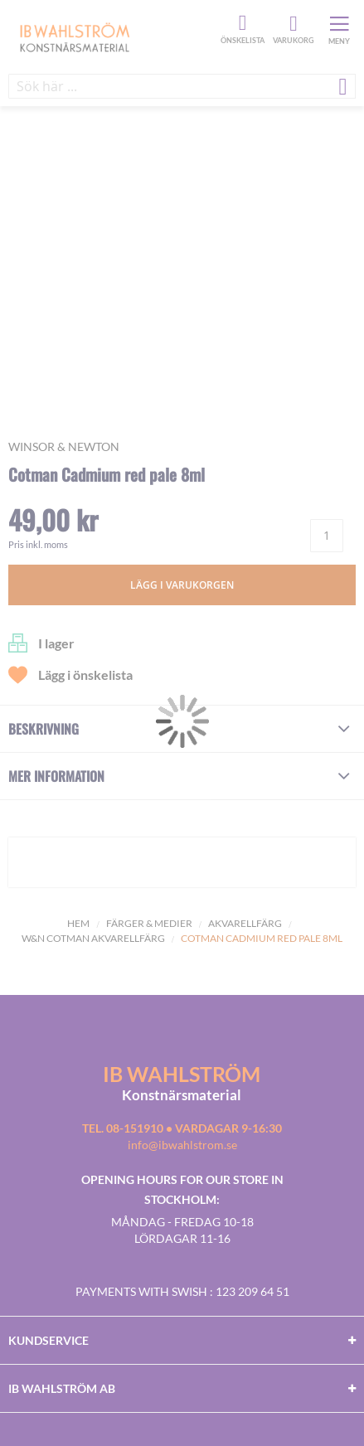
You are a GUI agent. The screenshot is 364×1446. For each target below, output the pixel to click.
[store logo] (112, 36)
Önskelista (240, 23)
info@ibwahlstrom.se (182, 1145)
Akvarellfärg (245, 923)
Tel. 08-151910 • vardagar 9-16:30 (182, 1128)
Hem (78, 923)
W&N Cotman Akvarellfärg (93, 938)
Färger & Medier (149, 923)
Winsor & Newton (63, 446)
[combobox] (182, 86)
